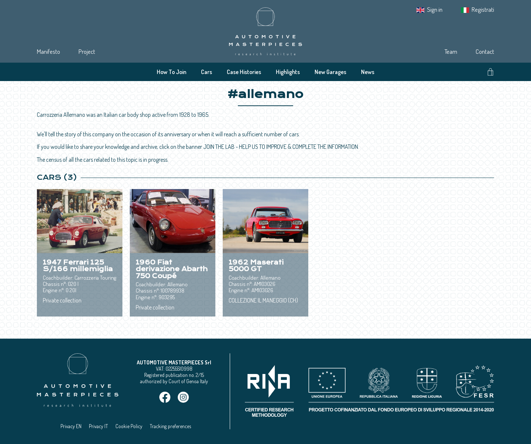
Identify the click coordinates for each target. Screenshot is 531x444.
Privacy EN (70, 426)
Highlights (288, 72)
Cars (206, 72)
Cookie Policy (128, 426)
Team (450, 51)
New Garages (330, 72)
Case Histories (244, 72)
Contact (485, 51)
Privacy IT (98, 426)
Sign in (434, 9)
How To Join (171, 72)
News (367, 72)
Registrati (483, 9)
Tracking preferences (170, 426)
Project (87, 51)
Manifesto (48, 51)
